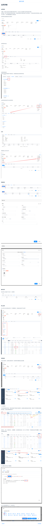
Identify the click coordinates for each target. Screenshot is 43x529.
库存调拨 (39, 523)
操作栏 (3, 523)
